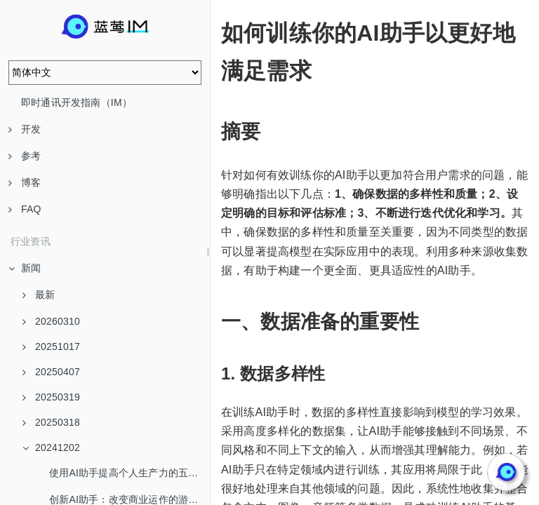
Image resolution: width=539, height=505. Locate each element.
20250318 (51, 422)
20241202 (51, 447)
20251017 (51, 346)
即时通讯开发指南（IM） (76, 102)
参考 (24, 155)
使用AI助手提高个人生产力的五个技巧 (129, 472)
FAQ (24, 209)
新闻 (24, 268)
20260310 (51, 321)
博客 (24, 182)
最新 (38, 294)
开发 (24, 129)
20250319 (51, 397)
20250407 (51, 371)
